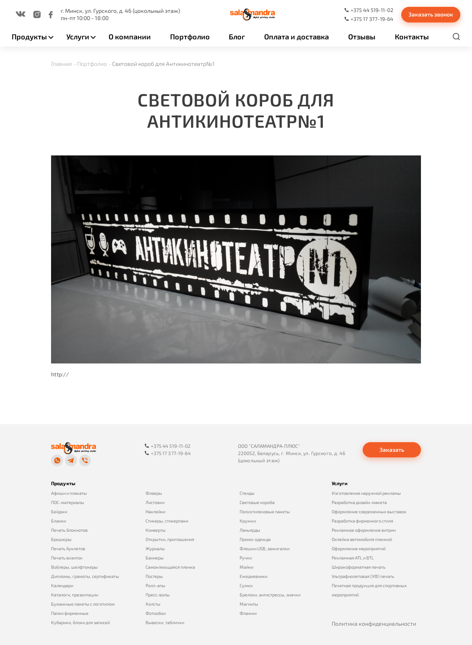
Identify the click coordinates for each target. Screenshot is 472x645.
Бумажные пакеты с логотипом (83, 603)
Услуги (77, 36)
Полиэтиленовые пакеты (265, 511)
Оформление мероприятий (359, 548)
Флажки (248, 613)
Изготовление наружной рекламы (366, 493)
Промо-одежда (255, 539)
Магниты (249, 603)
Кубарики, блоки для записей (80, 622)
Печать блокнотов (69, 530)
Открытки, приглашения (170, 539)
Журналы (155, 548)
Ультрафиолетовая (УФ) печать (363, 576)
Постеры (154, 576)
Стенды (247, 493)
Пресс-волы (158, 594)
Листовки (155, 502)
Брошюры (61, 539)
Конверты (156, 530)
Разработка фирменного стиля (362, 520)
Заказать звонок (430, 14)
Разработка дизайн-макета (359, 502)
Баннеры (155, 557)
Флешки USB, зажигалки (264, 548)
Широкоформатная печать (359, 566)
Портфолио (190, 36)
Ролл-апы (155, 585)
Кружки (248, 520)
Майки (246, 566)
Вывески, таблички (165, 622)
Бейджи (59, 511)
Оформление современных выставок (369, 511)
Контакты (412, 36)
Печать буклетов (68, 548)
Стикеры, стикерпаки (167, 520)
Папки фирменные (69, 613)
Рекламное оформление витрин (364, 530)
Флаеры (154, 493)
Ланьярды (250, 530)
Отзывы (362, 36)
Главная (61, 63)
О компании (130, 36)
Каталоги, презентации (74, 594)
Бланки (58, 520)
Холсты (153, 603)
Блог (237, 36)
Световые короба (257, 502)
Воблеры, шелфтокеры (74, 566)
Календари (62, 585)
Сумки (246, 585)
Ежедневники (253, 576)
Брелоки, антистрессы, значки (270, 594)
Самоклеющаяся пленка (170, 566)
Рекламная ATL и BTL (353, 557)
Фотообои (156, 613)
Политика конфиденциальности (374, 623)
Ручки (246, 557)
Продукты (29, 36)
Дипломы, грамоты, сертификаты (85, 576)
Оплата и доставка (296, 36)
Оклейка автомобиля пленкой (362, 539)
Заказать (392, 449)
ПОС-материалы (67, 502)
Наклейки (155, 511)
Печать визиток (66, 557)
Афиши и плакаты (69, 493)
